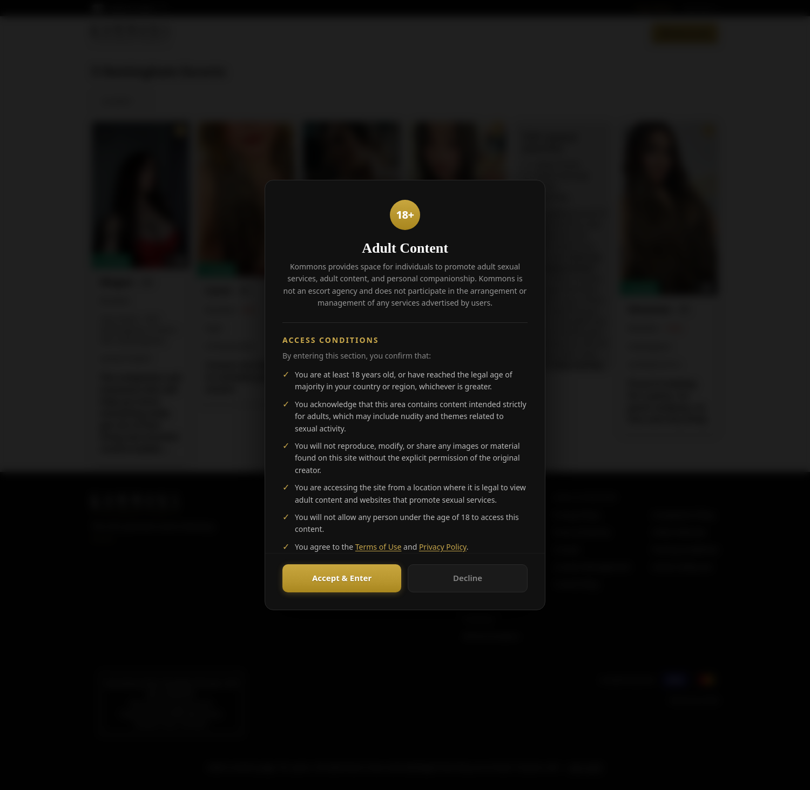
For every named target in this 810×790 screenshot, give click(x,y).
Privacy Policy (443, 547)
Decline (467, 577)
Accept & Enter (342, 577)
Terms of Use (378, 547)
